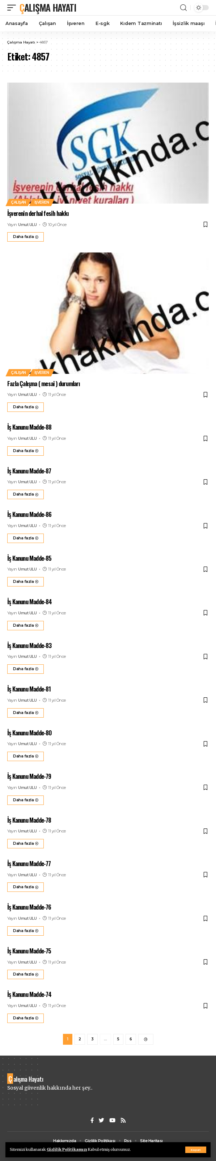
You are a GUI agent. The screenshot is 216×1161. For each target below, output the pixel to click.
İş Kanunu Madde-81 (29, 688)
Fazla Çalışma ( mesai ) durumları (43, 383)
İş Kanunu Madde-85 (29, 558)
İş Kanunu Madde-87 (29, 470)
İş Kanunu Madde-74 (29, 994)
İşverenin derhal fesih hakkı (38, 213)
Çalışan (18, 202)
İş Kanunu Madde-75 (29, 950)
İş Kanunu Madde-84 (29, 601)
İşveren (41, 202)
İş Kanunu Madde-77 (29, 863)
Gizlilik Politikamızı (67, 1149)
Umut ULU (27, 224)
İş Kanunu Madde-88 (29, 426)
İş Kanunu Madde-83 (29, 645)
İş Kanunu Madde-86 (29, 514)
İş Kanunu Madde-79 (29, 776)
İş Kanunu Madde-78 (29, 819)
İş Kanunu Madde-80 (29, 732)
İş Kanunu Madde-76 (29, 906)
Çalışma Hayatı (48, 7)
